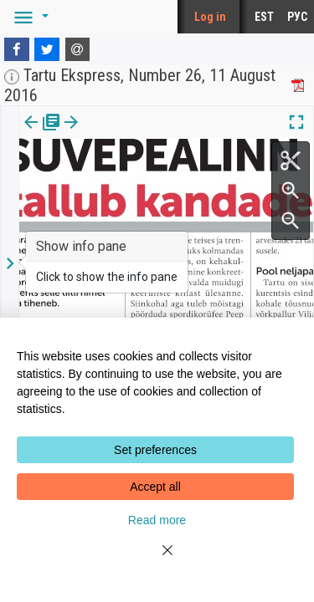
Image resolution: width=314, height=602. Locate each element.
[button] (28, 16)
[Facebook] (16, 49)
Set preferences (155, 450)
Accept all (155, 486)
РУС (297, 16)
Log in (210, 16)
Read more (157, 520)
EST (264, 16)
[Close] (157, 560)
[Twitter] (46, 49)
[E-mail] (77, 49)
